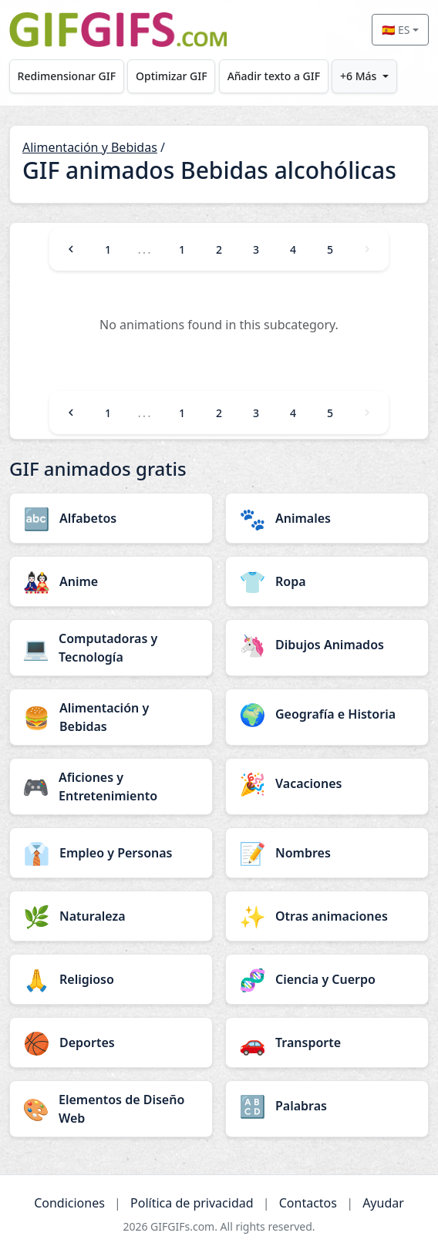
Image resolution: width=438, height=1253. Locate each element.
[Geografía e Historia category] (327, 714)
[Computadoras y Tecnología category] (111, 647)
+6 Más (358, 76)
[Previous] (71, 249)
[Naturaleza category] (111, 916)
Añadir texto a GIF (273, 76)
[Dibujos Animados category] (327, 644)
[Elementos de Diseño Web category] (111, 1109)
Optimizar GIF (171, 76)
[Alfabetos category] (111, 518)
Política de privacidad (192, 1202)
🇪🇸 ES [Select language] (395, 29)
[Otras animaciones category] (327, 916)
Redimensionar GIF (67, 76)
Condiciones (69, 1202)
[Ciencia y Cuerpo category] (327, 979)
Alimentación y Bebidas (89, 147)
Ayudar (383, 1202)
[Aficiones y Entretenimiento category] (111, 786)
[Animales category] (327, 518)
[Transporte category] (327, 1042)
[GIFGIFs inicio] (118, 29)
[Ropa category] (327, 581)
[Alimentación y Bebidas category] (111, 717)
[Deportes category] (111, 1042)
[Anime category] (111, 581)
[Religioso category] (111, 979)
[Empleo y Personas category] (111, 852)
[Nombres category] (327, 852)
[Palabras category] (327, 1105)
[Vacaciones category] (327, 783)
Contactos (308, 1202)
